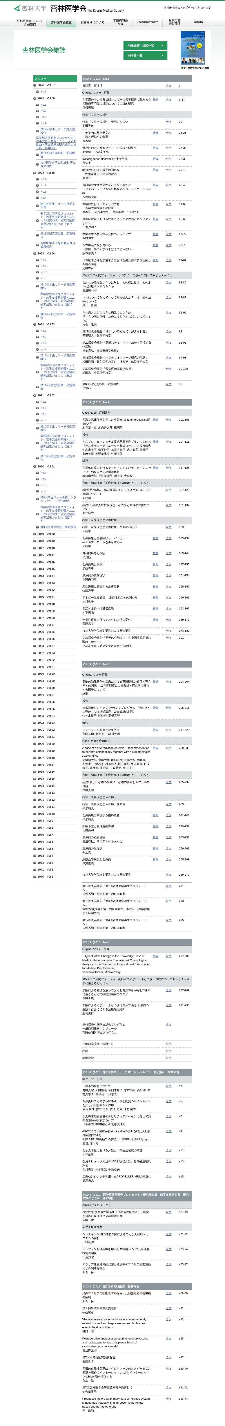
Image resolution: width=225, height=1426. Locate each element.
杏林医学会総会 (147, 22)
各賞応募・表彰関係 (174, 22)
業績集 (199, 22)
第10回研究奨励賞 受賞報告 (57, 457)
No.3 (43, 117)
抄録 (155, 99)
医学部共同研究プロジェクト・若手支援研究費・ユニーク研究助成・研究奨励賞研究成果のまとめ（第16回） (57, 301)
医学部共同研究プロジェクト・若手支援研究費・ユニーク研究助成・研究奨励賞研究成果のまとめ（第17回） (57, 220)
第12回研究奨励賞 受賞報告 (57, 315)
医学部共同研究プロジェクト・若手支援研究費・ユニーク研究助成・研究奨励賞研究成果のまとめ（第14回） (57, 442)
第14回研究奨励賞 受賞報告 (57, 154)
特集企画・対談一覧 (141, 45)
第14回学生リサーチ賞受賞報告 (57, 131)
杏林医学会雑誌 (61, 22)
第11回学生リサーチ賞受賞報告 (57, 357)
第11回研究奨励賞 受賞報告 (57, 387)
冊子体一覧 (135, 55)
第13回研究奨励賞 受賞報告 (57, 235)
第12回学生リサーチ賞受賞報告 (57, 286)
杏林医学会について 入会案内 (30, 22)
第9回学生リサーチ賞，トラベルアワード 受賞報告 (58, 499)
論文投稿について (92, 22)
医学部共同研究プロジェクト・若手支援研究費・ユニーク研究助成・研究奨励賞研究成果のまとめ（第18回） (56, 143)
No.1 (43, 91)
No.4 (43, 123)
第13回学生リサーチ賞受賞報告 (57, 205)
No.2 (43, 110)
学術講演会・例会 (120, 22)
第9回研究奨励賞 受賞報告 (58, 527)
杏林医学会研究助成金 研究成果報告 (58, 164)
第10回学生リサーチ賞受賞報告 (57, 428)
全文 (169, 85)
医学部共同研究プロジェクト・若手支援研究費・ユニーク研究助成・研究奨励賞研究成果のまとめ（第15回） (57, 371)
